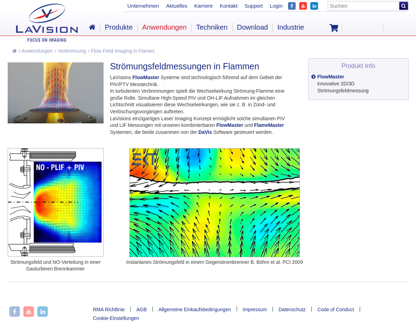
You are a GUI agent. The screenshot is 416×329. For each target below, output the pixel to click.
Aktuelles (176, 6)
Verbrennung (70, 51)
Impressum (255, 309)
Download (252, 27)
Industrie (290, 27)
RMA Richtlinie (109, 309)
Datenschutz (292, 309)
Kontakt (228, 6)
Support (253, 6)
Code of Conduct (335, 309)
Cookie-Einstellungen (116, 318)
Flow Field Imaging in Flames (121, 51)
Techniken (211, 27)
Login (276, 6)
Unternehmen (143, 6)
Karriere (203, 6)
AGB (141, 309)
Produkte (119, 27)
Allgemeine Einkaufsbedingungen (194, 309)
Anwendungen (36, 51)
